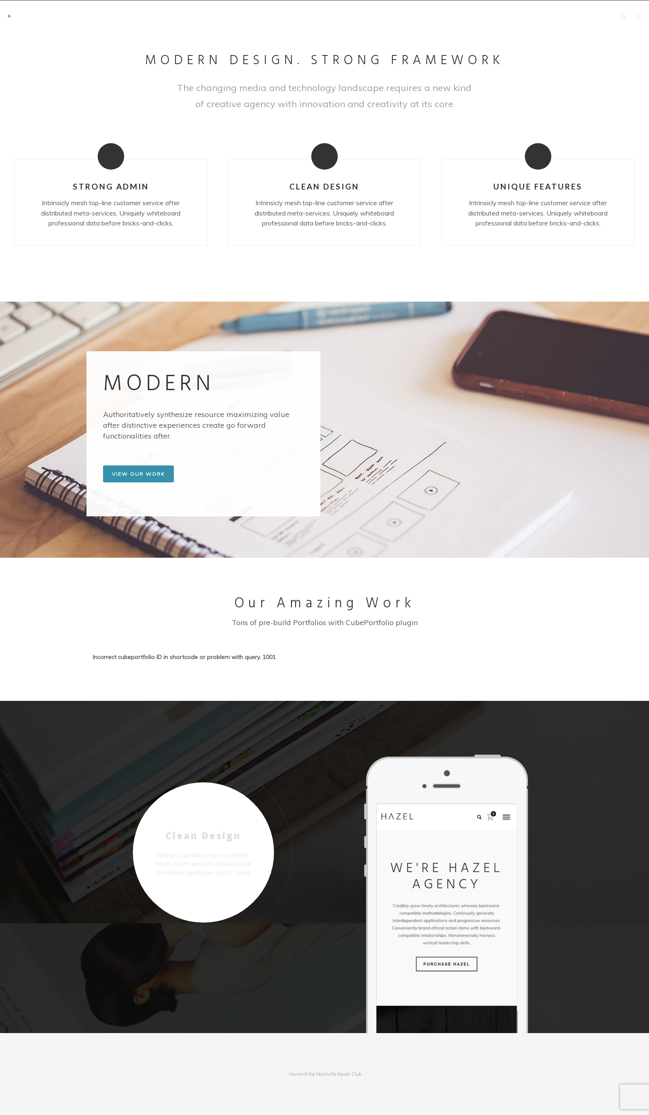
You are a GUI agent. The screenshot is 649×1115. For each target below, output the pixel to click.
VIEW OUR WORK (138, 474)
